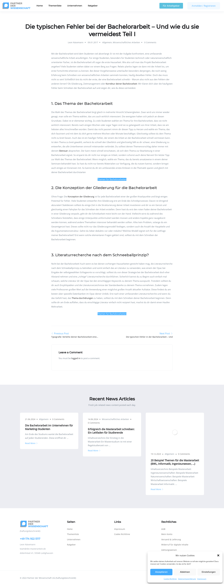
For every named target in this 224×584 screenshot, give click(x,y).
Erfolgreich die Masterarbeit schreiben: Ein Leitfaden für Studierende (111, 430)
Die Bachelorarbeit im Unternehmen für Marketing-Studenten (49, 427)
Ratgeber (93, 5)
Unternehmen (74, 5)
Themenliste (54, 5)
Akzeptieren (161, 572)
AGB (163, 529)
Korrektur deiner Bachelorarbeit (121, 83)
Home (39, 5)
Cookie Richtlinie (170, 579)
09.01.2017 (93, 42)
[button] (218, 555)
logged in (75, 358)
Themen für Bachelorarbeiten (112, 179)
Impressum (201, 579)
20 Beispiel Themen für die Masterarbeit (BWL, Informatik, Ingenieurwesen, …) (175, 462)
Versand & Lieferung (171, 539)
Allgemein (107, 42)
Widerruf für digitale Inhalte (174, 544)
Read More (31, 443)
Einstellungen (209, 572)
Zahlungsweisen (169, 550)
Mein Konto (166, 534)
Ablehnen (185, 572)
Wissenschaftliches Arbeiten (126, 42)
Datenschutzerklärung (187, 579)
